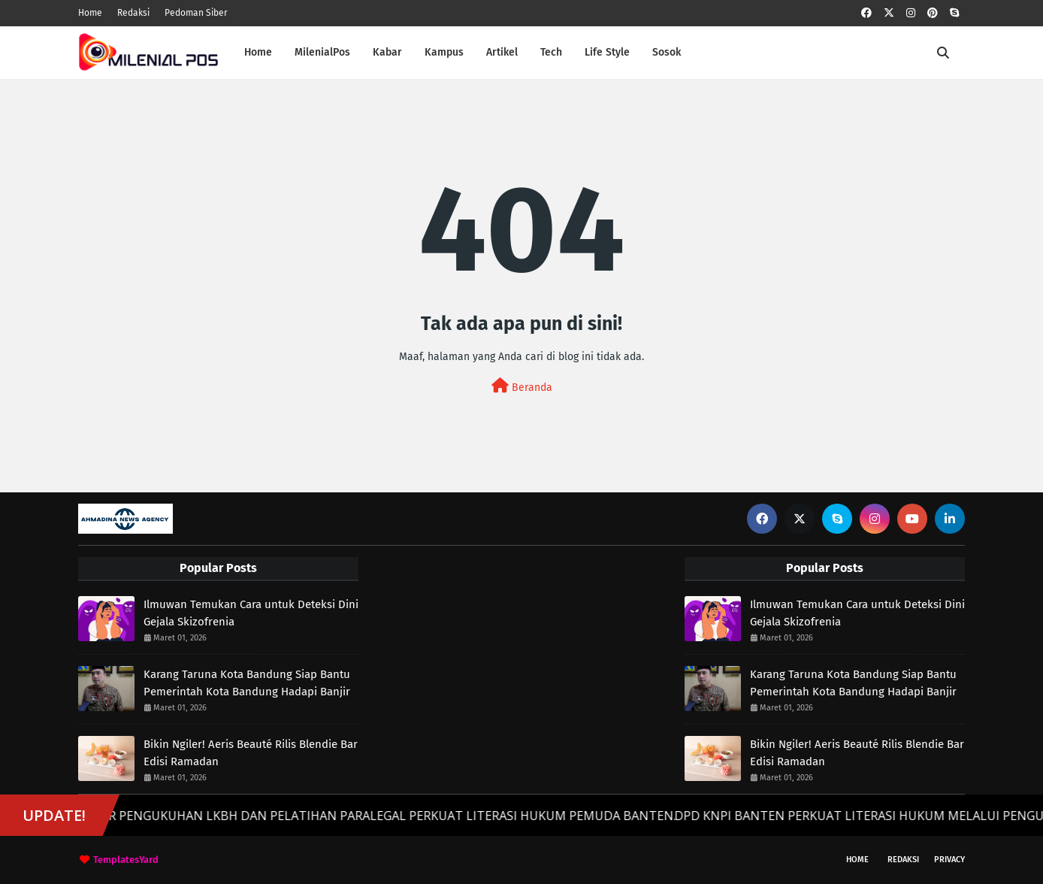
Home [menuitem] (258, 52)
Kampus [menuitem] (444, 52)
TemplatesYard (126, 859)
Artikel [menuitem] (502, 52)
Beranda (521, 386)
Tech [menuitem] (551, 52)
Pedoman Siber (196, 13)
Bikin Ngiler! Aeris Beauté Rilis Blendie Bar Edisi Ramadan (251, 752)
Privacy (949, 859)
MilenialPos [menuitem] (322, 52)
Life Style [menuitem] (607, 52)
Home (90, 13)
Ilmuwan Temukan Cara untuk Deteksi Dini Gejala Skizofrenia (251, 613)
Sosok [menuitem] (666, 52)
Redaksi (133, 13)
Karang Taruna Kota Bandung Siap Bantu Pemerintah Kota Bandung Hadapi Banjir (247, 683)
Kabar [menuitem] (387, 52)
